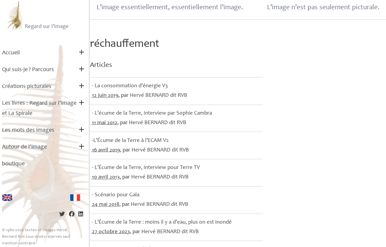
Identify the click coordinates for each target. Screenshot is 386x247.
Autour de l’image (24, 147)
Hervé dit (158, 95)
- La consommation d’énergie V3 (130, 86)
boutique (13, 164)
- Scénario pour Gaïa (115, 195)
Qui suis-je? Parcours (28, 70)
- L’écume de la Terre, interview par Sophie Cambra (152, 113)
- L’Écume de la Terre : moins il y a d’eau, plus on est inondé (162, 222)
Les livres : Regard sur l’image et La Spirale (39, 108)
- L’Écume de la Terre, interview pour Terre (146, 168)
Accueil (11, 53)
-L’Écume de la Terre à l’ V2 (130, 141)
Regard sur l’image (37, 16)
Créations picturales (26, 87)
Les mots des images (28, 130)
